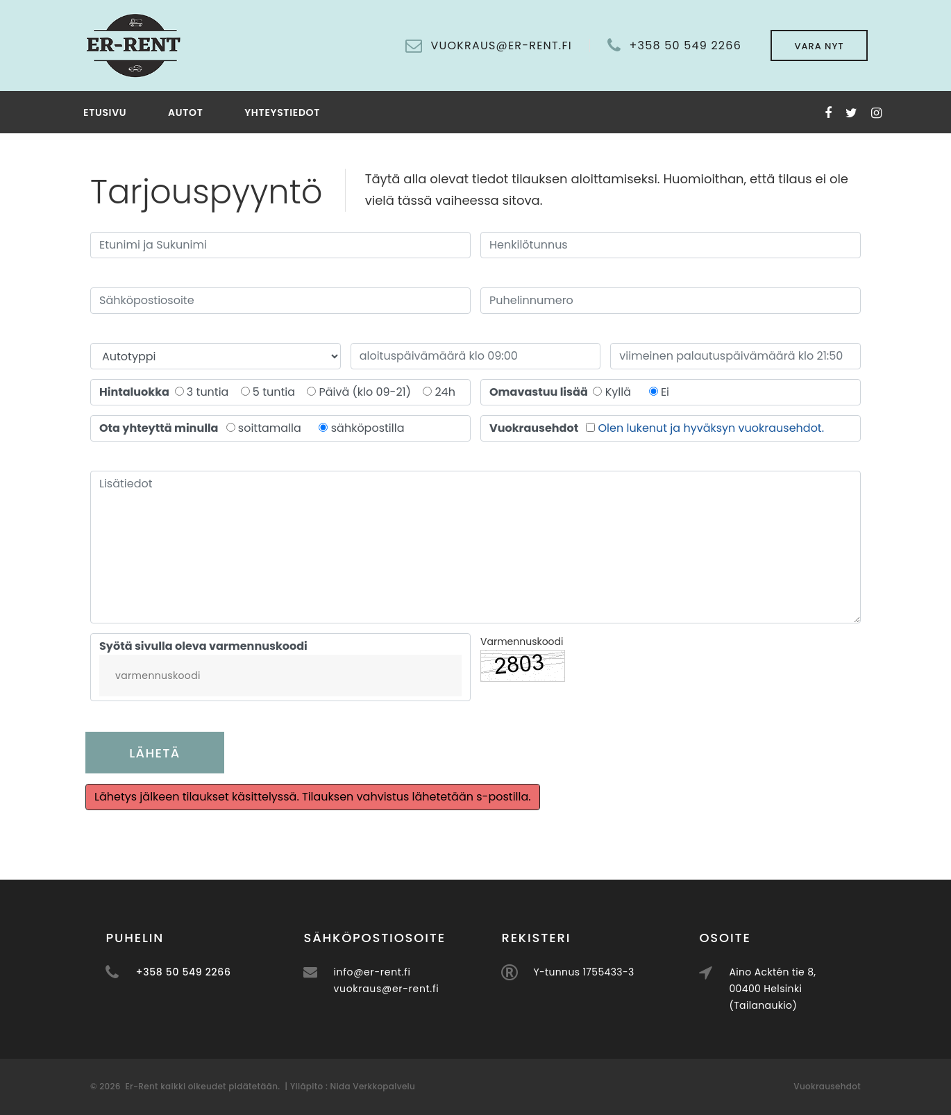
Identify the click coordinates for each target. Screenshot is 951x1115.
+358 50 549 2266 (685, 45)
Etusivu (104, 112)
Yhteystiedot (282, 112)
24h (445, 392)
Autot (185, 112)
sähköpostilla (368, 428)
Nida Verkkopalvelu (371, 1086)
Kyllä (618, 392)
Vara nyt (818, 46)
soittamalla (269, 428)
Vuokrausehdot (827, 1086)
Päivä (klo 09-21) (369, 392)
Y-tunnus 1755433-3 (629, 972)
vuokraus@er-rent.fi (432, 989)
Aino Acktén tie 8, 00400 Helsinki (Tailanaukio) (818, 988)
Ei (665, 392)
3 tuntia (212, 392)
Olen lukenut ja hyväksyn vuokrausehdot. (711, 428)
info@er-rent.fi (417, 972)
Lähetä (154, 753)
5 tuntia (278, 392)
